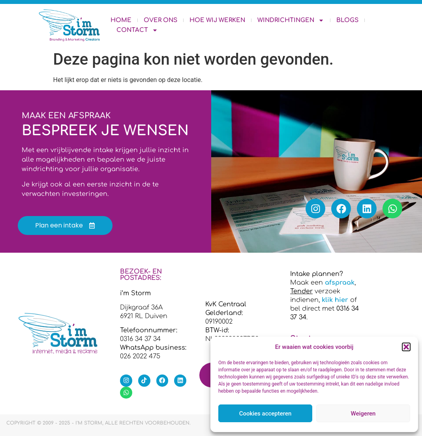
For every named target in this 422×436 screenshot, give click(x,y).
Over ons (160, 20)
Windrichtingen (290, 20)
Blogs (347, 20)
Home (121, 20)
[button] (406, 347)
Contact (137, 30)
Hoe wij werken (217, 20)
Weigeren (363, 413)
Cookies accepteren (265, 413)
